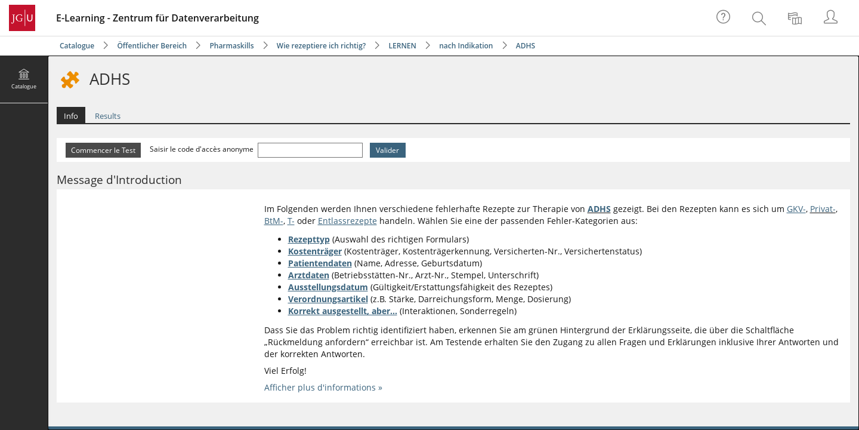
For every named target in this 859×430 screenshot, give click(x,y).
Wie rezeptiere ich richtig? (321, 46)
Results (107, 115)
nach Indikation (466, 46)
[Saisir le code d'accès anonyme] (310, 150)
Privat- (823, 208)
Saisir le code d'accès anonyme (202, 149)
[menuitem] (760, 18)
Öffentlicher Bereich (152, 46)
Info (71, 115)
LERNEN (402, 46)
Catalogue (77, 46)
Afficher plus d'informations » (323, 387)
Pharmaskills (231, 46)
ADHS (525, 46)
